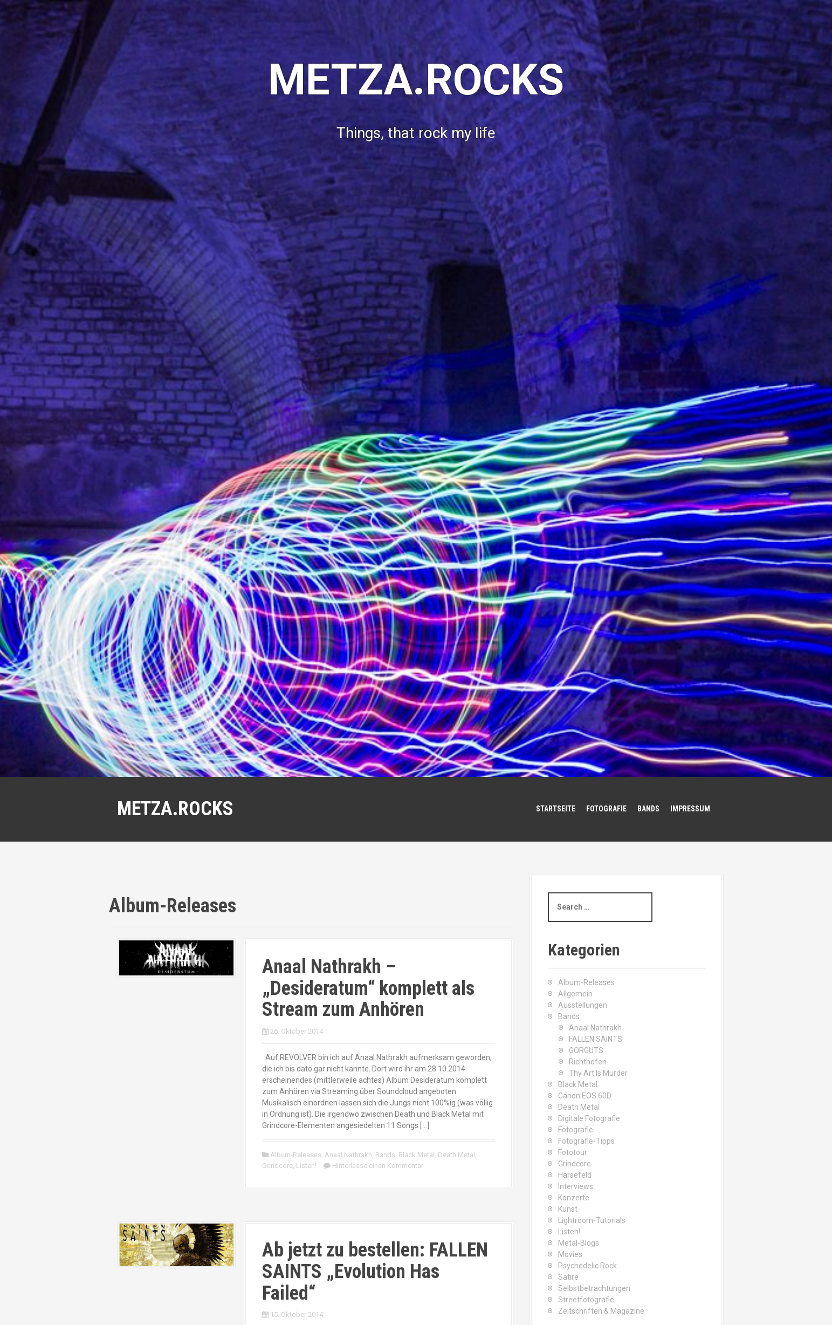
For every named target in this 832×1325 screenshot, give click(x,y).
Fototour (572, 1152)
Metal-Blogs (578, 1243)
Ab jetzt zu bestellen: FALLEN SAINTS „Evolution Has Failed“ (375, 1271)
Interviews (575, 1186)
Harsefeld (575, 1175)
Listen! (306, 1166)
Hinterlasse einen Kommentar (377, 1166)
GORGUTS (586, 1050)
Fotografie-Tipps (586, 1141)
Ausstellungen (582, 1005)
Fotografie (606, 808)
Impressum (690, 808)
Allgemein (575, 993)
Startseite (555, 808)
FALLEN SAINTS (595, 1039)
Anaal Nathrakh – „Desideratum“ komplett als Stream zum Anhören (368, 988)
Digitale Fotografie (589, 1118)
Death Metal (456, 1155)
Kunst (567, 1209)
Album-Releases (295, 1155)
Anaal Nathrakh (348, 1155)
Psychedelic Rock (587, 1265)
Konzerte (573, 1197)
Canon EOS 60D (584, 1095)
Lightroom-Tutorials (591, 1220)
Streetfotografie (586, 1299)
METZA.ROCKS (175, 808)
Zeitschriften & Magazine (601, 1311)
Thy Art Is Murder (598, 1073)
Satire (568, 1277)
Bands (648, 808)
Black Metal (416, 1155)
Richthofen (588, 1061)
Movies (570, 1254)
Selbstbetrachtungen (594, 1288)
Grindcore (277, 1166)
